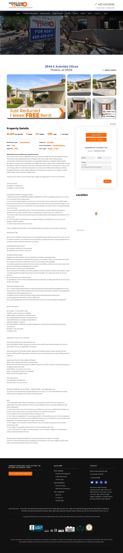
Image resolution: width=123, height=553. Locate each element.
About (90, 13)
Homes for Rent (58, 13)
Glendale (97, 509)
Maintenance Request (62, 489)
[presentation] (93, 175)
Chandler (77, 509)
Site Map (97, 516)
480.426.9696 (106, 4)
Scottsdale (30, 509)
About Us (58, 495)
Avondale (53, 509)
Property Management (30, 13)
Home (18, 13)
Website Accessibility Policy (95, 542)
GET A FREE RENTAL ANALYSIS (20, 474)
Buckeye (60, 509)
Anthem (46, 509)
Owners (67, 13)
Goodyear (104, 509)
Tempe (67, 511)
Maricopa (81, 511)
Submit (107, 181)
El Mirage (84, 509)
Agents (83, 13)
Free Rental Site (88, 516)
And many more (101, 511)
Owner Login (110, 8)
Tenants (75, 13)
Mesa (39, 511)
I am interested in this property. (96, 167)
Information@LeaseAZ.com (78, 542)
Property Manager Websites (67, 516)
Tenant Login (100, 8)
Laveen (33, 511)
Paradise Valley (47, 511)
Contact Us (59, 498)
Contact (97, 13)
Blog (105, 13)
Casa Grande (90, 511)
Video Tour (109, 112)
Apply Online (96, 135)
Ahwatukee (38, 509)
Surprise (61, 511)
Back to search (109, 70)
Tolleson (74, 511)
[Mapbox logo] (80, 230)
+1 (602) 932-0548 (99, 151)
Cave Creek (68, 509)
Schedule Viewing (96, 140)
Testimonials (59, 501)
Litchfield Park (25, 511)
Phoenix (22, 509)
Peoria (56, 511)
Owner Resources (61, 477)
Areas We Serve (45, 13)
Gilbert (90, 509)
